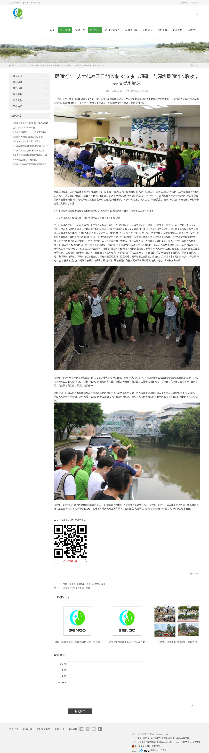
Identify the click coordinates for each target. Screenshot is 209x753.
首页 (52, 29)
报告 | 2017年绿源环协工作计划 (26, 141)
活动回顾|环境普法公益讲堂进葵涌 (28, 137)
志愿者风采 (131, 29)
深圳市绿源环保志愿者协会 (153, 742)
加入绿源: (184, 2)
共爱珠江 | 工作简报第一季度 (76, 588)
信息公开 (95, 29)
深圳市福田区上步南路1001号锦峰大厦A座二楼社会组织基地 (163, 738)
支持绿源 (147, 29)
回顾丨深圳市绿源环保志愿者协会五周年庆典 (84, 584)
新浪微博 (81, 729)
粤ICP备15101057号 (191, 742)
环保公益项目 (112, 29)
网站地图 (73, 729)
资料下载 (162, 29)
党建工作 (80, 29)
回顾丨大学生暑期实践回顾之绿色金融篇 (30, 123)
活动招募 (17, 88)
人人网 (100, 729)
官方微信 (94, 729)
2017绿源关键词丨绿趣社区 (25, 160)
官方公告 (17, 100)
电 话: (64, 676)
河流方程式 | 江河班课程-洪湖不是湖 (28, 150)
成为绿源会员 (43, 729)
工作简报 (17, 106)
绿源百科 (17, 94)
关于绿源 (65, 29)
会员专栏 (177, 29)
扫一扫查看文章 (70, 561)
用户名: (63, 664)
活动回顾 (144, 91)
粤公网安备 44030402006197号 (148, 746)
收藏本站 (195, 2)
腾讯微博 (87, 729)
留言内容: (62, 682)
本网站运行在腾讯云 (159, 750)
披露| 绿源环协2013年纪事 (24, 128)
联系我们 (192, 29)
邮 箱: (64, 670)
